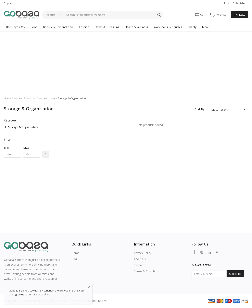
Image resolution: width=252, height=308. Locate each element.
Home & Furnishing (107, 27)
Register (240, 3)
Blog (74, 259)
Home (7, 98)
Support (9, 3)
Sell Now (239, 15)
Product (50, 15)
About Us (140, 259)
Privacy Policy (142, 253)
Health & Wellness (136, 27)
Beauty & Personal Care (58, 27)
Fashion (84, 27)
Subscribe (235, 274)
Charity (192, 27)
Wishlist (218, 14)
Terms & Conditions (146, 271)
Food (34, 27)
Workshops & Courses (168, 27)
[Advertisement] (126, 61)
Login (227, 3)
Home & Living (47, 98)
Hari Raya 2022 (15, 27)
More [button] (205, 27)
